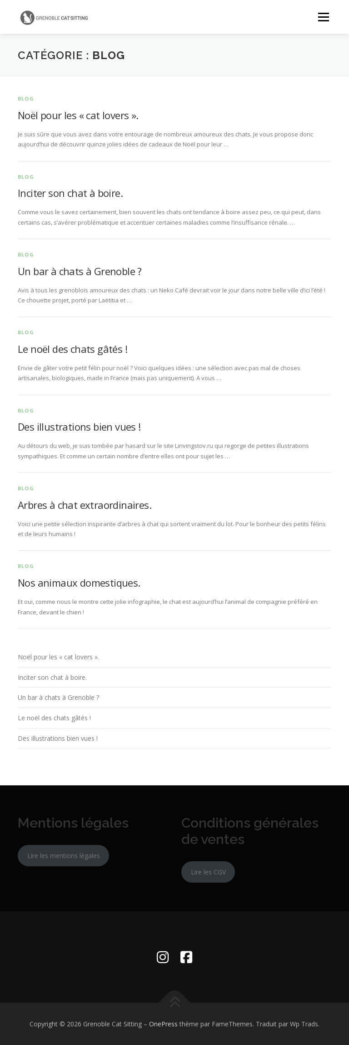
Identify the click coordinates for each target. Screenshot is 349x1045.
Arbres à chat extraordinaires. (84, 505)
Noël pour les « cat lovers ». (78, 115)
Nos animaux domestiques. (79, 582)
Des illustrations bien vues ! (79, 426)
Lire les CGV (208, 872)
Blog (26, 98)
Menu (323, 17)
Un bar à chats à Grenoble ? (80, 271)
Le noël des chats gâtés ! (72, 349)
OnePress (163, 1024)
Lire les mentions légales (63, 855)
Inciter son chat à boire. (70, 193)
